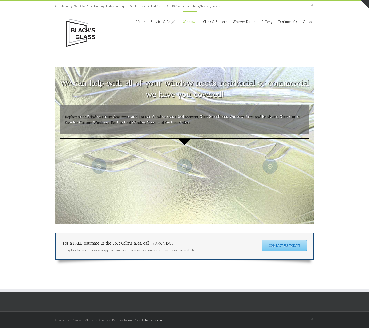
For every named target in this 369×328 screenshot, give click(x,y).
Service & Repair (164, 22)
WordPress (134, 320)
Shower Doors (244, 22)
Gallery (267, 22)
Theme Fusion (153, 320)
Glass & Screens (215, 22)
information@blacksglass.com (203, 6)
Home (140, 22)
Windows (190, 22)
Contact (308, 22)
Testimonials (287, 22)
